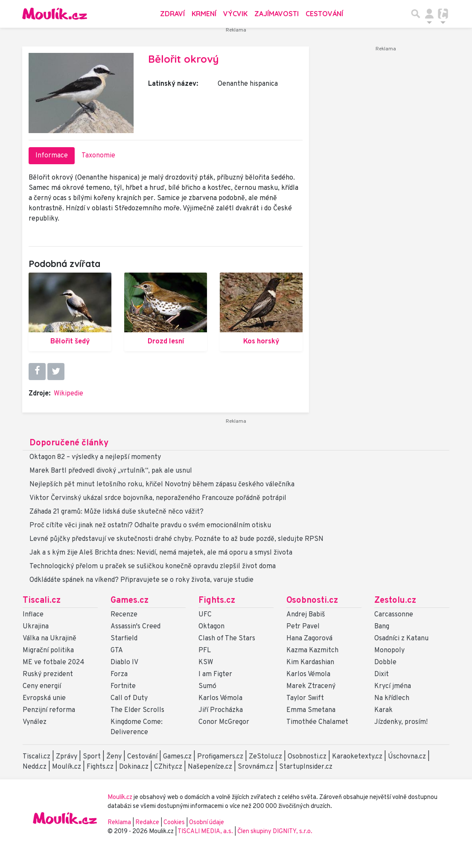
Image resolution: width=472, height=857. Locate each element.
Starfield (124, 638)
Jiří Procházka (220, 710)
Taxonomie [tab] (98, 155)
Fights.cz (216, 600)
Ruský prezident (48, 674)
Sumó (207, 686)
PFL (204, 650)
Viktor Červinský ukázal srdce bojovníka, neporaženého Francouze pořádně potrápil (157, 498)
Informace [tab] (51, 155)
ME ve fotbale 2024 (53, 662)
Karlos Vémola (220, 698)
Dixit (381, 674)
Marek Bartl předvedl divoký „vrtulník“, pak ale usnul (110, 471)
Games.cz (130, 600)
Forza (119, 674)
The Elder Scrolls (137, 710)
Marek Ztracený (310, 686)
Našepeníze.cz (210, 767)
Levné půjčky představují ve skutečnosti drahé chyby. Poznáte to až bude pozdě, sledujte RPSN (176, 539)
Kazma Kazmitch (312, 650)
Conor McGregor (223, 722)
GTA (117, 650)
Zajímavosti (276, 13)
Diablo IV (124, 662)
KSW (205, 662)
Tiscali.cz (42, 600)
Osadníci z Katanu (401, 638)
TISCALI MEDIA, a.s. (206, 832)
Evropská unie (44, 698)
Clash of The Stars (226, 638)
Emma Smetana (310, 710)
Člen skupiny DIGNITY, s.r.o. (274, 832)
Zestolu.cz (395, 600)
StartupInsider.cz (305, 767)
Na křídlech (391, 698)
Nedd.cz (35, 767)
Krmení (204, 13)
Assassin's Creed (135, 626)
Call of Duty (129, 698)
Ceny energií (42, 686)
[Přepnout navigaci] (429, 13)
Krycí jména (392, 686)
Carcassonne (393, 614)
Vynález (35, 722)
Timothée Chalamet (317, 722)
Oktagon (211, 626)
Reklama (119, 823)
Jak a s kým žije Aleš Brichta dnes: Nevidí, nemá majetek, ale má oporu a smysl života (160, 553)
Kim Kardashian (310, 662)
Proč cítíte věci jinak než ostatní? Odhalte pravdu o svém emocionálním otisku (150, 525)
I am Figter (215, 674)
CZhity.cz (168, 767)
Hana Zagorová (309, 638)
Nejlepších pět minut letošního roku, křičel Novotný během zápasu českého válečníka (161, 484)
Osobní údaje (206, 823)
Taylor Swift (305, 698)
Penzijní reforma (49, 710)
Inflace (33, 614)
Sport (92, 756)
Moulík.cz (66, 767)
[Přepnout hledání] (415, 13)
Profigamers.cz (220, 756)
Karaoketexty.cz (357, 756)
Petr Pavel (303, 626)
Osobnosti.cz (312, 600)
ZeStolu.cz (265, 756)
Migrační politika (48, 650)
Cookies (174, 823)
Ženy (114, 756)
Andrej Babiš (305, 614)
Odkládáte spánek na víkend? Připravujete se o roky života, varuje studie (141, 580)
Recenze (124, 614)
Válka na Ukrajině (49, 638)
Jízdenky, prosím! (401, 722)
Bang (381, 626)
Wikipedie (68, 393)
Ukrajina (36, 626)
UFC (205, 614)
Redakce (147, 823)
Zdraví (172, 13)
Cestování (324, 13)
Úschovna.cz (407, 756)
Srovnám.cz (256, 767)
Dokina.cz (134, 767)
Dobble (385, 662)
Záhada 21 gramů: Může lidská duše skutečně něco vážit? (116, 512)
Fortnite (123, 686)
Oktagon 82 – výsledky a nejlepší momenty (95, 457)
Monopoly (389, 650)
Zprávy (66, 756)
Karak (383, 710)
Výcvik (235, 13)
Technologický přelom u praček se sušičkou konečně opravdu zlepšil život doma (152, 566)
